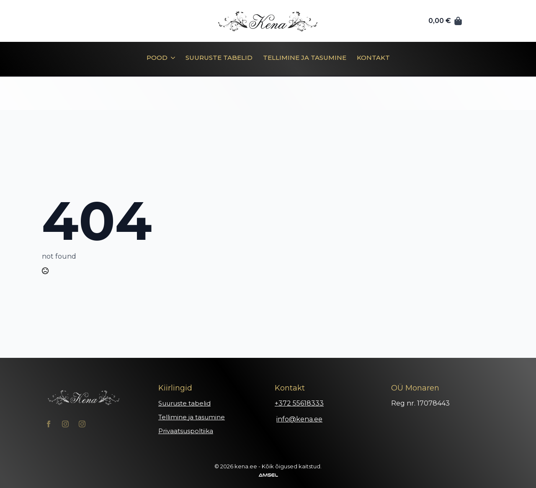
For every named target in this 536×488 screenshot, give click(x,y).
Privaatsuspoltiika (185, 431)
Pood (157, 58)
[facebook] (48, 424)
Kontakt (373, 58)
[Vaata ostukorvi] (445, 21)
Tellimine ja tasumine (304, 58)
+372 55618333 (299, 403)
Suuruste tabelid (219, 58)
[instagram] (65, 424)
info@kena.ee (299, 419)
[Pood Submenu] (171, 60)
